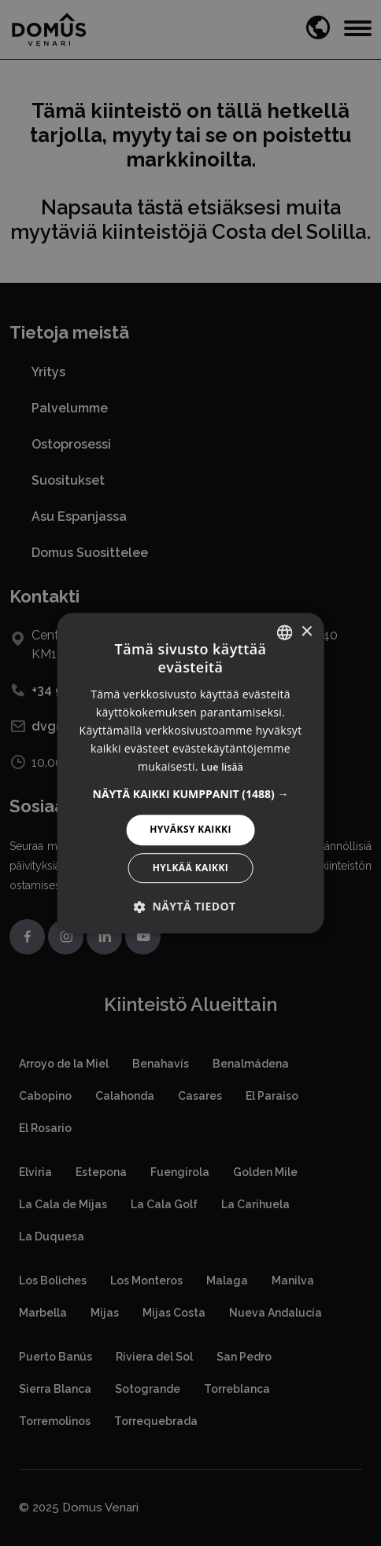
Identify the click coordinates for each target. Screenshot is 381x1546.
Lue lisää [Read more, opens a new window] (222, 767)
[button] (191, 794)
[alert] (190, 773)
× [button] (306, 632)
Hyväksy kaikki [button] (190, 829)
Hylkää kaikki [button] (190, 867)
